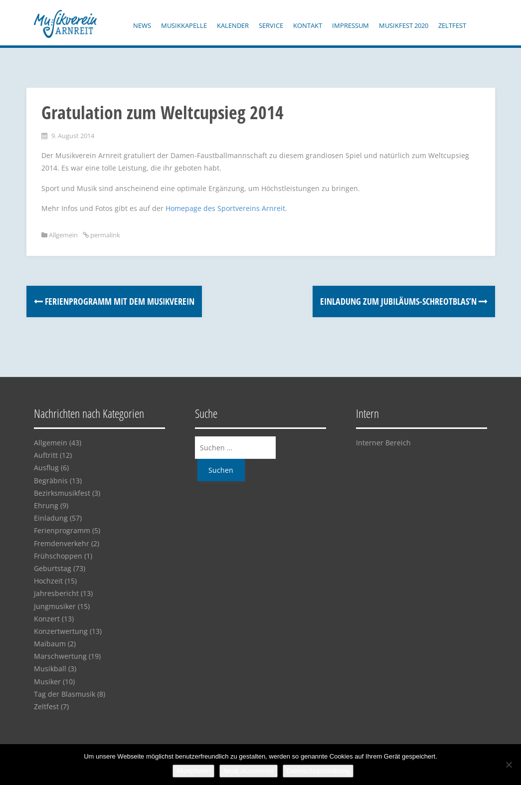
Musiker (47, 681)
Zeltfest (452, 25)
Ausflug (46, 467)
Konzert (47, 618)
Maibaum (50, 643)
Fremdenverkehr (61, 543)
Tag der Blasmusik (64, 694)
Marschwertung (60, 656)
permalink (104, 234)
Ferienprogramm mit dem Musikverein (114, 301)
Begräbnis (51, 480)
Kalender (233, 25)
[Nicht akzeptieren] (509, 765)
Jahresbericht (56, 593)
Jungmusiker (55, 606)
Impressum (350, 25)
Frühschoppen (58, 556)
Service (271, 25)
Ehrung (46, 505)
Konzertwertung (61, 631)
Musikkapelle (184, 25)
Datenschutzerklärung (318, 771)
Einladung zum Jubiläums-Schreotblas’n (404, 301)
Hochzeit (48, 581)
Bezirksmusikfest (62, 493)
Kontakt (307, 25)
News (142, 25)
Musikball (50, 668)
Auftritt (46, 455)
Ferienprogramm (62, 530)
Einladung (51, 518)
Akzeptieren (193, 771)
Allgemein (63, 234)
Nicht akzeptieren (248, 771)
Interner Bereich (383, 442)
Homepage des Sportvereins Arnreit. (226, 208)
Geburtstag (52, 568)
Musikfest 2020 (403, 25)
